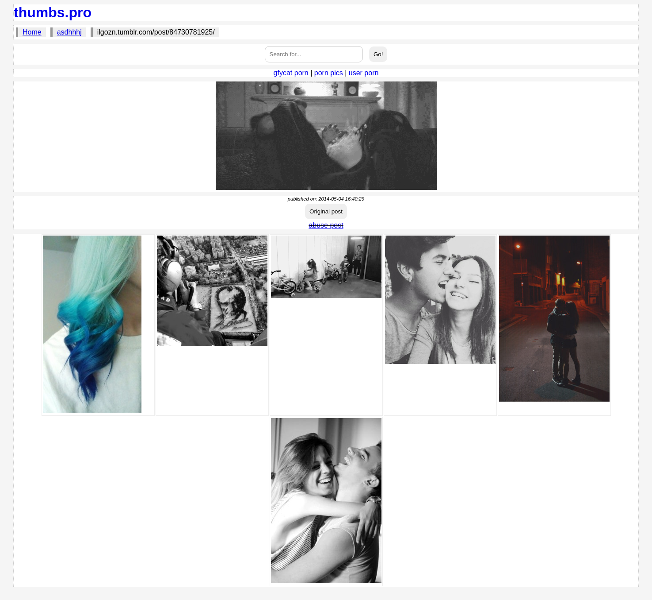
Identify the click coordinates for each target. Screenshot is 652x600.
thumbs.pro (53, 12)
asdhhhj (69, 32)
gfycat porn (291, 73)
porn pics (328, 73)
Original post (326, 211)
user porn (364, 73)
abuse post (326, 225)
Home (32, 32)
